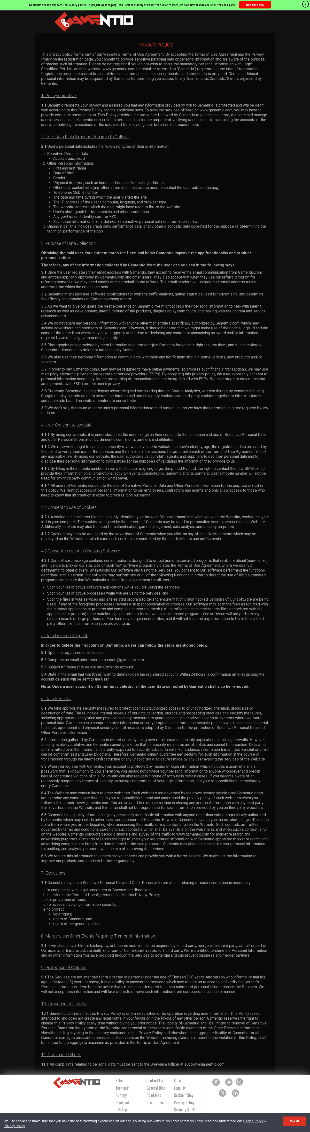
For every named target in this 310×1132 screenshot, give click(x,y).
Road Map (154, 1095)
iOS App (121, 1110)
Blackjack (123, 1102)
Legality (180, 1088)
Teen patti (123, 1088)
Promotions (155, 1102)
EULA (177, 1081)
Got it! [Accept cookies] (294, 1121)
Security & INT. (185, 1110)
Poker (120, 1081)
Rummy (121, 1095)
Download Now (255, 4)
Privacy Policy (14, 1126)
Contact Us (155, 1081)
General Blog (156, 1088)
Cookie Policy (253, 1121)
